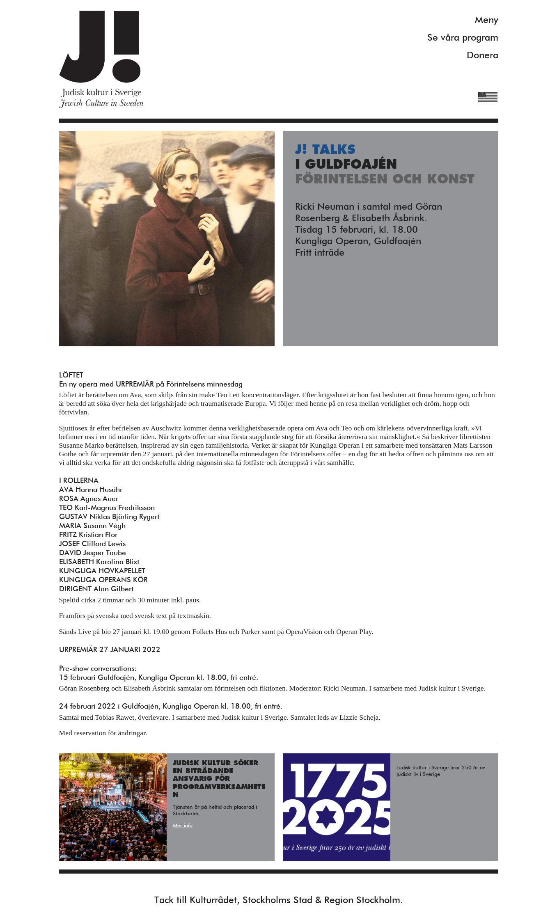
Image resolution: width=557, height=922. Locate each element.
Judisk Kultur (101, 59)
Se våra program (462, 38)
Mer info (183, 825)
